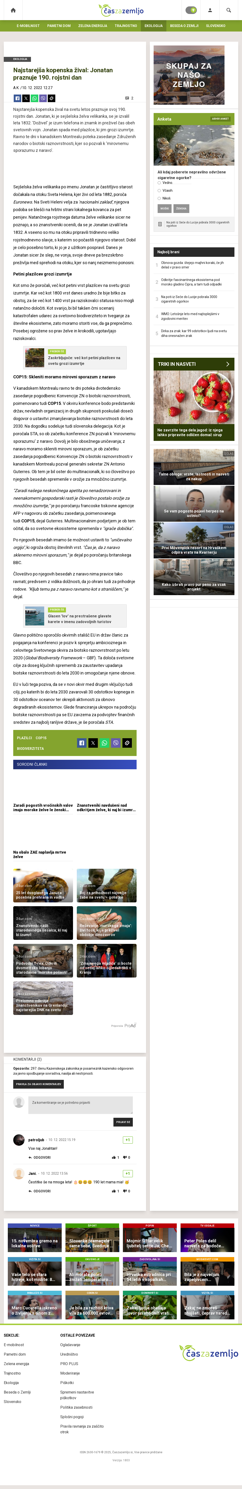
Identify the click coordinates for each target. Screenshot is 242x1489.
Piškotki (67, 1382)
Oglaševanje (70, 1345)
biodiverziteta (30, 749)
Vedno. (168, 183)
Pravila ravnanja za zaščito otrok (82, 1429)
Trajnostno (126, 26)
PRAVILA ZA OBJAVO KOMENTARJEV (38, 1084)
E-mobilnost (28, 26)
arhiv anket (220, 118)
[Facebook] (17, 98)
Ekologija (154, 26)
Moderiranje (70, 1373)
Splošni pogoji (72, 1417)
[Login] (210, 10)
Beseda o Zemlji (184, 26)
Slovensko (215, 26)
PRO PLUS (69, 1364)
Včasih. (168, 190)
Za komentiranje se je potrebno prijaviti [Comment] (80, 1105)
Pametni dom (59, 26)
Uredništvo (69, 1354)
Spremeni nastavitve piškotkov (77, 1395)
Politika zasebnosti (76, 1407)
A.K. (16, 88)
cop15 (41, 738)
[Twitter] (26, 98)
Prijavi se (123, 1122)
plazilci (24, 738)
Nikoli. (167, 198)
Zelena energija (92, 26)
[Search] (229, 10)
